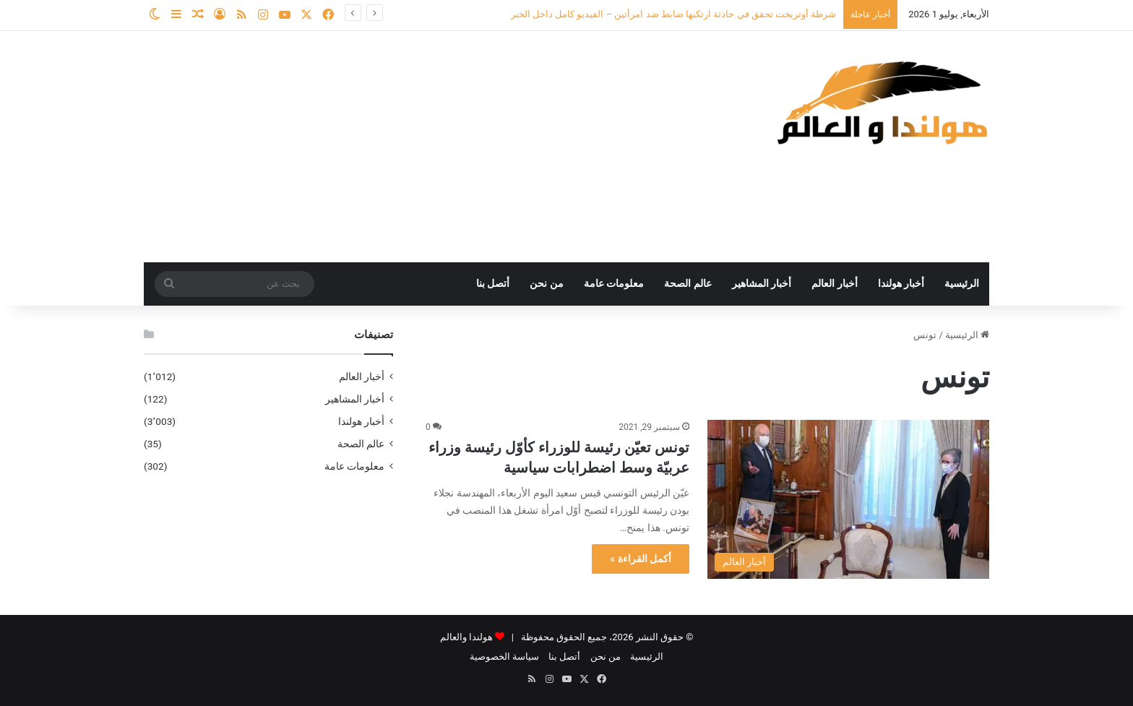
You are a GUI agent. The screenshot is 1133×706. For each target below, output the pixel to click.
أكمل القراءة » (640, 558)
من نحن (547, 283)
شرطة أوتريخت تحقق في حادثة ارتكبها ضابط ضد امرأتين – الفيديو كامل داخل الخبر (673, 14)
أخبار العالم (834, 283)
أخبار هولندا (901, 283)
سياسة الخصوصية (504, 656)
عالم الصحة (688, 283)
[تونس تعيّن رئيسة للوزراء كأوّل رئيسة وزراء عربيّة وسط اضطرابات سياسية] (848, 499)
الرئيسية (961, 283)
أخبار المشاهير (762, 283)
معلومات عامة (614, 283)
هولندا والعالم (467, 637)
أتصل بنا (493, 283)
